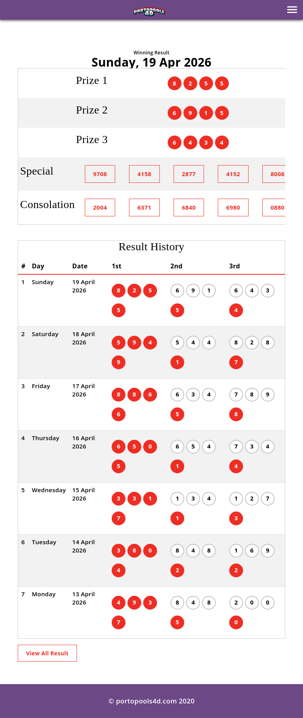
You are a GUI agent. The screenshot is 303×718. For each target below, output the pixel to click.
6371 (144, 207)
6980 (233, 207)
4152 (233, 174)
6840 (189, 207)
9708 (100, 174)
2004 (100, 207)
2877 (189, 174)
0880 (278, 207)
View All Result (47, 653)
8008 (278, 174)
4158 (144, 174)
